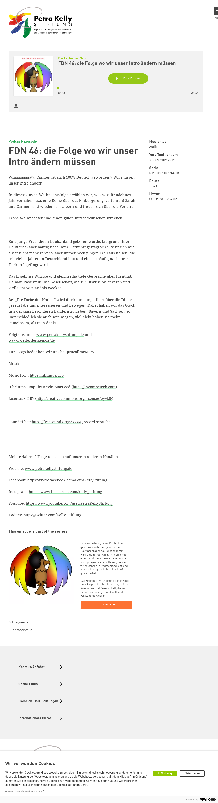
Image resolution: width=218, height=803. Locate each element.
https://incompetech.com (94, 386)
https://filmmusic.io (47, 375)
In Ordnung (165, 773)
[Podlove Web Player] (106, 605)
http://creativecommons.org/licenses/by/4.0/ (74, 398)
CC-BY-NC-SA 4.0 (162, 199)
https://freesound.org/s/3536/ (56, 421)
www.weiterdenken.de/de (32, 340)
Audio (153, 147)
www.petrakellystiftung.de (60, 334)
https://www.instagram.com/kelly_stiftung (65, 491)
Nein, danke (192, 773)
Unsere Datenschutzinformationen (23, 791)
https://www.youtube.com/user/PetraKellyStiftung (69, 503)
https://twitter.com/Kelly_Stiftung (52, 514)
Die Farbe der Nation (164, 173)
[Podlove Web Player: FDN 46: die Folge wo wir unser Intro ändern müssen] (109, 89)
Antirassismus (21, 630)
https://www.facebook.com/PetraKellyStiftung (67, 480)
